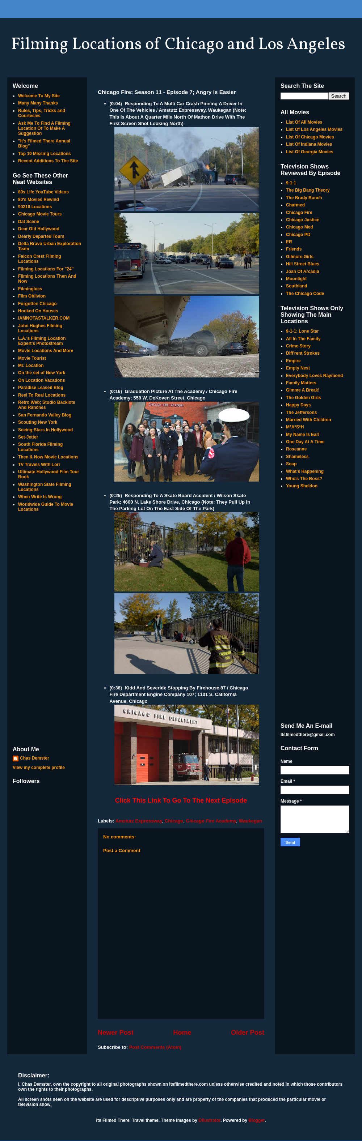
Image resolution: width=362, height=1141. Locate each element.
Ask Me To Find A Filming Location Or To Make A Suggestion (44, 128)
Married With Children (308, 419)
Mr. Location (31, 365)
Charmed (295, 205)
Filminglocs (30, 288)
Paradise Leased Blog (40, 387)
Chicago (174, 821)
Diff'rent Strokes (303, 353)
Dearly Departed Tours (41, 236)
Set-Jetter (28, 437)
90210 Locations (35, 206)
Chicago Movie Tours (40, 214)
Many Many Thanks (38, 103)
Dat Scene (28, 221)
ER (289, 241)
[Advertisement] (47, 629)
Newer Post (116, 1032)
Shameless (297, 456)
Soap (291, 463)
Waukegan (250, 821)
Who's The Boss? (304, 478)
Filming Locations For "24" (45, 269)
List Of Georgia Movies (309, 151)
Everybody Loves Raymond (314, 375)
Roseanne (296, 449)
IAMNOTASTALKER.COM (44, 318)
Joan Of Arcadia (302, 271)
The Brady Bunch (304, 197)
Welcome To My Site (39, 95)
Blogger (256, 1120)
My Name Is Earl (302, 434)
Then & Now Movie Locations (48, 457)
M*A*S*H (295, 427)
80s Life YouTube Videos (43, 192)
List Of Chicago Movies (310, 137)
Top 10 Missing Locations (44, 153)
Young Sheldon (301, 485)
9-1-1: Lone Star (302, 331)
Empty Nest (298, 368)
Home (182, 1032)
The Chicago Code (305, 293)
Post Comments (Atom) (155, 1047)
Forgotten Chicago (37, 303)
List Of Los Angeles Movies (314, 129)
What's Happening (305, 471)
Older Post (247, 1032)
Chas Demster (34, 758)
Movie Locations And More (45, 350)
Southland (296, 286)
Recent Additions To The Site (48, 160)
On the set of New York (41, 372)
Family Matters (301, 382)
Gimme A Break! (302, 390)
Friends (294, 249)
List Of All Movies (304, 122)
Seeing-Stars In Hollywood (45, 429)
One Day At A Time (305, 441)
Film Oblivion (32, 296)
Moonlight (296, 278)
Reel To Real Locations (42, 395)
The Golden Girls (303, 397)
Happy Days (298, 404)
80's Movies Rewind (38, 199)
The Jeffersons (301, 412)
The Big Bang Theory (308, 190)
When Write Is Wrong (40, 496)
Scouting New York (37, 422)
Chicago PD (298, 234)
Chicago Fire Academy (211, 821)
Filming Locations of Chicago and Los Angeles (178, 44)
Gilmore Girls (299, 256)
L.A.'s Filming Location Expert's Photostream (42, 341)
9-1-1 (291, 182)
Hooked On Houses (38, 310)
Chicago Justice (302, 219)
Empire (293, 360)
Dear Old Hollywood (38, 228)
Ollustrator (209, 1120)
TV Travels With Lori (39, 464)
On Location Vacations (41, 380)
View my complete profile (39, 767)
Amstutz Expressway (138, 821)
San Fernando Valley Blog (44, 415)
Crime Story (298, 346)
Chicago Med (299, 227)
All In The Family (303, 338)
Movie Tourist (32, 358)
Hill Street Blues (302, 263)
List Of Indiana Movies (309, 144)
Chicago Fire (299, 212)
